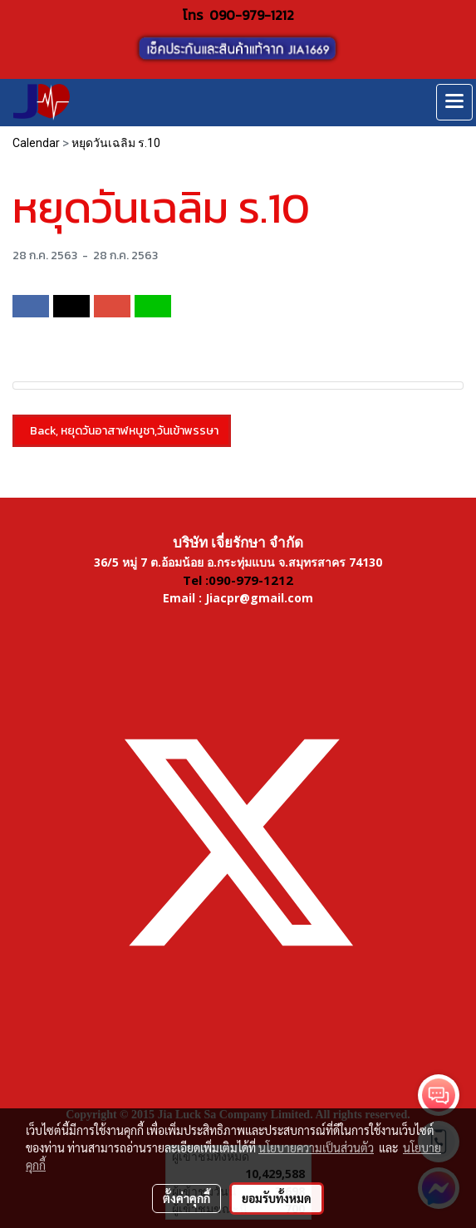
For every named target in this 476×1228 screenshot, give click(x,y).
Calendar (36, 143)
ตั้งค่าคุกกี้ (186, 1198)
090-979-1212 (251, 15)
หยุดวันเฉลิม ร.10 (115, 143)
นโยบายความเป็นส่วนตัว (316, 1147)
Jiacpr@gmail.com (259, 598)
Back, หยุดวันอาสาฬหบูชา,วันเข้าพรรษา (121, 431)
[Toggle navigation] (454, 102)
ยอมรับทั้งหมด (277, 1198)
